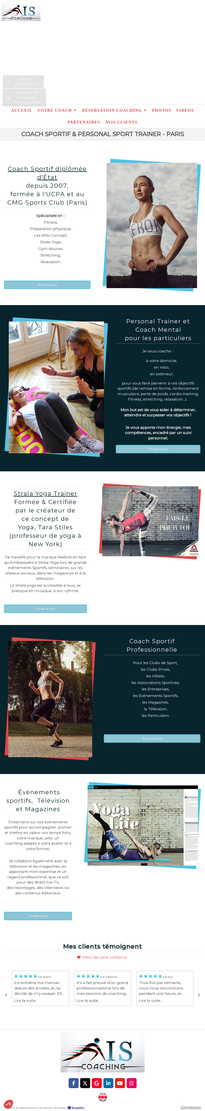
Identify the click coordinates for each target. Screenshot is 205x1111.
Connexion (191, 1107)
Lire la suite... (26, 1000)
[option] (102, 988)
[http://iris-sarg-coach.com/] (103, 1097)
